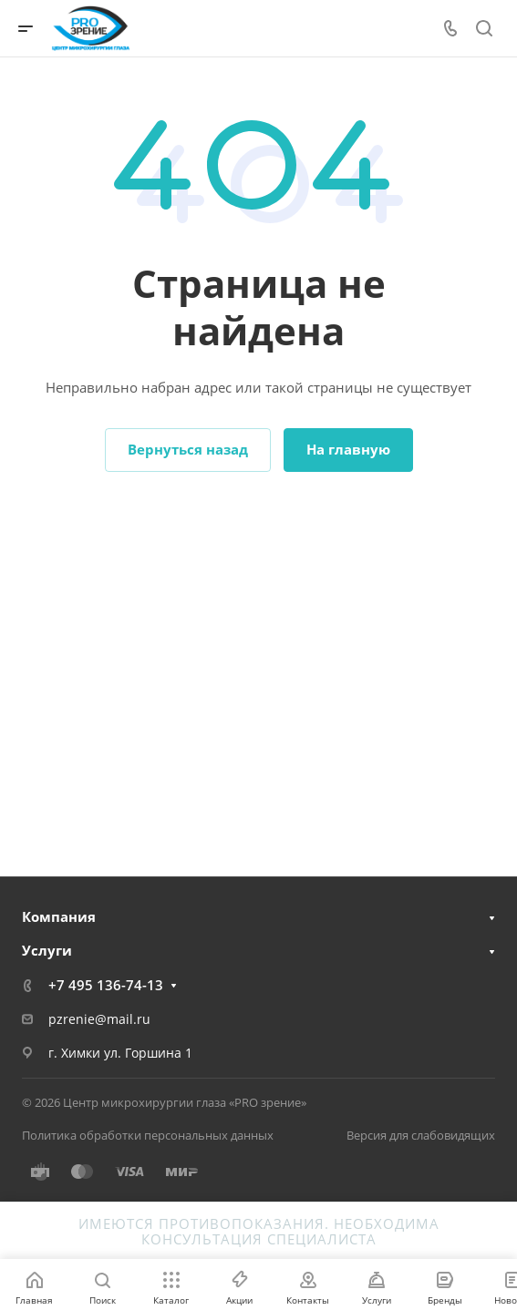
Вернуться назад (188, 449)
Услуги (47, 950)
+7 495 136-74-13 (105, 985)
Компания (59, 916)
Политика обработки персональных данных (148, 1135)
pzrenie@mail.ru (99, 1019)
